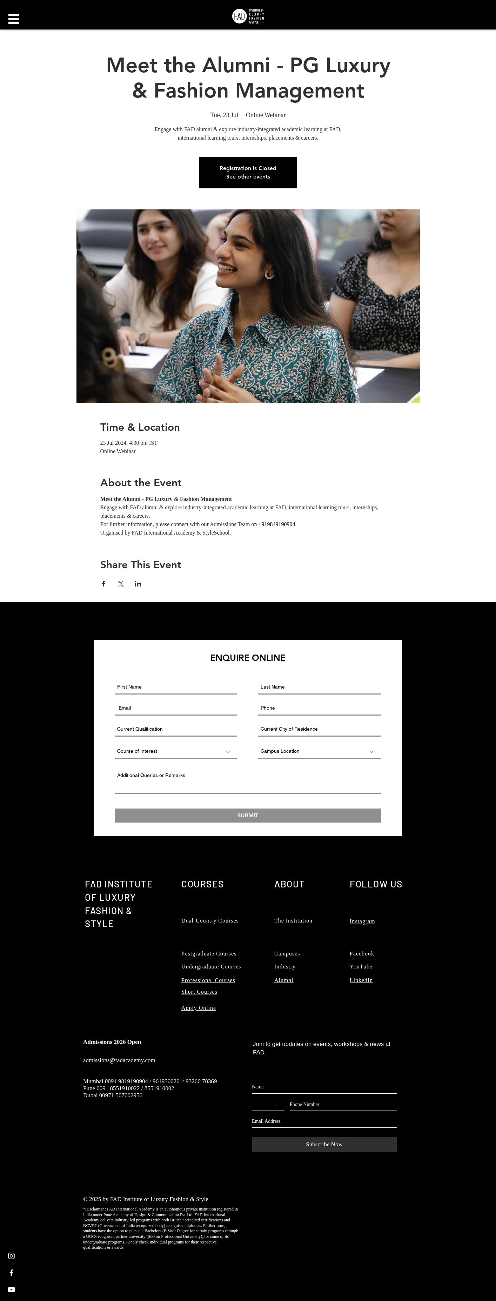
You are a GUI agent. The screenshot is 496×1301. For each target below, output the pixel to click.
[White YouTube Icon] (11, 1289)
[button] (13, 19)
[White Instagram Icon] (11, 1256)
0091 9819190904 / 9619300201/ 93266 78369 (161, 1081)
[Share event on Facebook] (103, 583)
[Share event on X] (121, 583)
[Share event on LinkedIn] (138, 583)
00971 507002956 (120, 1095)
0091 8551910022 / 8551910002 (135, 1088)
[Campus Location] (319, 752)
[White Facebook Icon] (11, 1272)
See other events (248, 176)
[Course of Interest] (176, 752)
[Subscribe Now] (324, 1144)
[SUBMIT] (248, 816)
